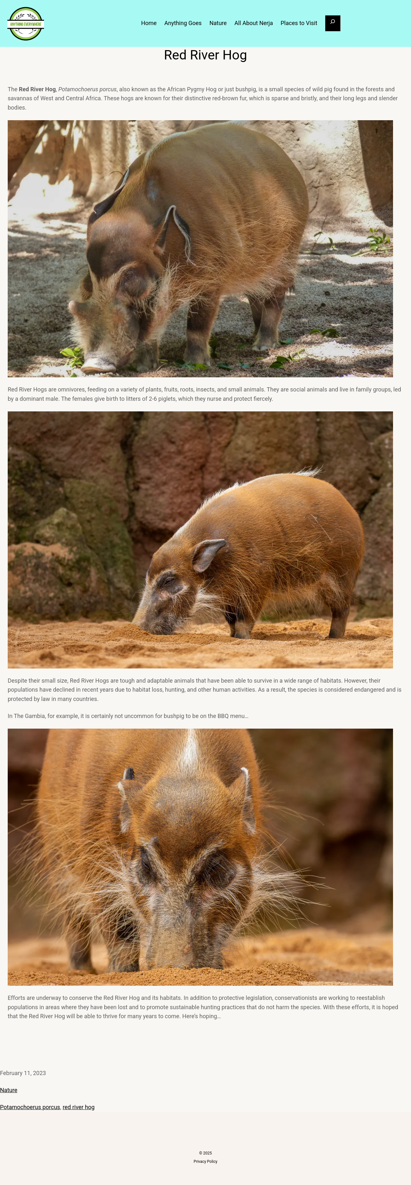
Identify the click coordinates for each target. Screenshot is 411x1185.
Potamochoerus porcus (30, 1107)
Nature (8, 1090)
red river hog (79, 1107)
